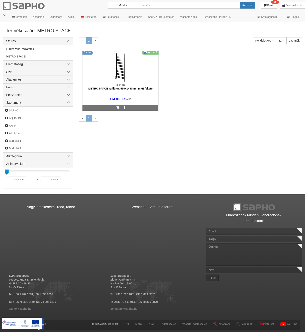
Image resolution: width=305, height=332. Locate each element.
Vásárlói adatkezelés (194, 323)
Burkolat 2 (15, 148)
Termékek (19, 16)
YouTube (288, 323)
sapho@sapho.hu (20, 308)
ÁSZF (152, 323)
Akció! (71, 16)
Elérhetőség (14, 64)
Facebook (244, 323)
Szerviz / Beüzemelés (161, 16)
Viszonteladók (188, 16)
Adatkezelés (168, 323)
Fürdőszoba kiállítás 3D (217, 16)
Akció (12, 125)
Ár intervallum (15, 163)
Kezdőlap (38, 16)
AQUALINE (16, 118)
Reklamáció (135, 16)
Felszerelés (14, 94)
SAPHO (13, 110)
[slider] (7, 171)
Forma (10, 87)
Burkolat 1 (15, 140)
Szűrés (11, 41)
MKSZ (139, 323)
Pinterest (266, 323)
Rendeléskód (264, 40)
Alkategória (14, 156)
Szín (9, 72)
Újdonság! (56, 16)
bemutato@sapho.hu (124, 308)
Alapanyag (13, 79)
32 (281, 40)
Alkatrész (14, 133)
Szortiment (13, 102)
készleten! (89, 17)
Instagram (221, 323)
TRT (126, 323)
